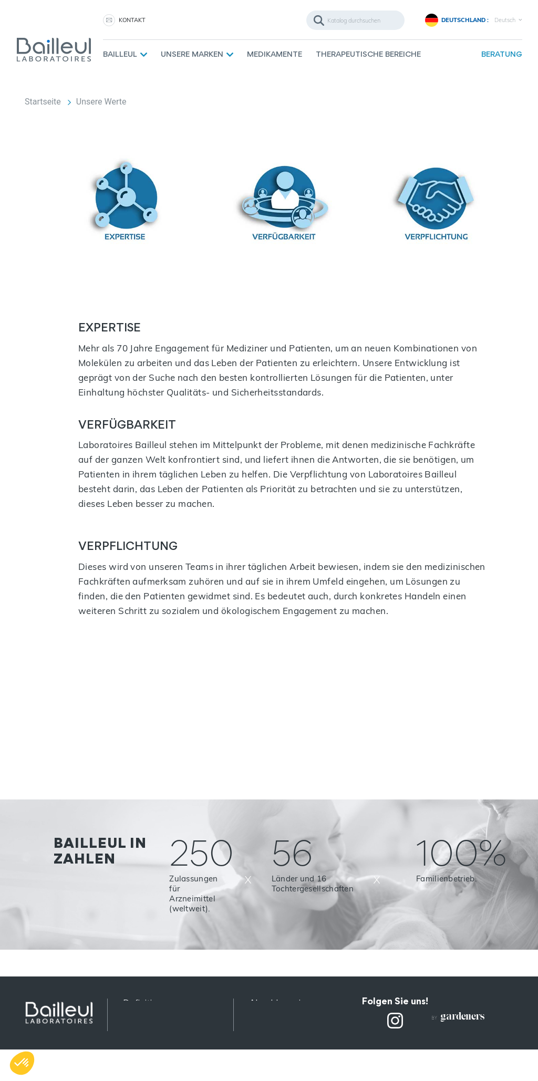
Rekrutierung (276, 1042)
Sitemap (140, 1055)
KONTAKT (132, 20)
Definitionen (148, 1003)
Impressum (146, 1042)
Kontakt (265, 1029)
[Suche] (355, 20)
